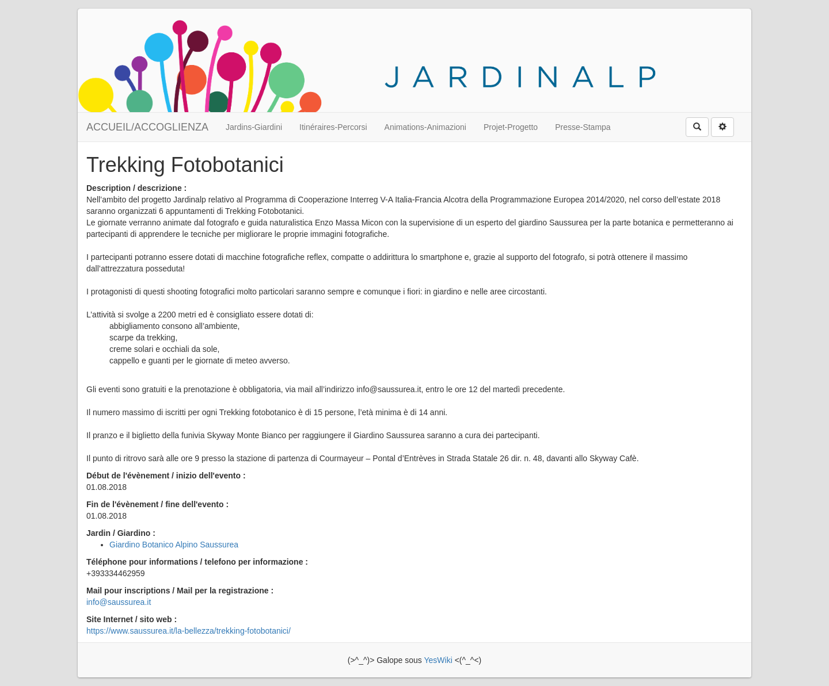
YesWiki (438, 660)
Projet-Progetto (511, 127)
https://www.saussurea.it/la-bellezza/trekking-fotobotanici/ (188, 630)
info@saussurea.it (118, 602)
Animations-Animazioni (425, 127)
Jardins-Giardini (254, 127)
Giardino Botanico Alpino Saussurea (173, 544)
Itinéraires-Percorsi (333, 127)
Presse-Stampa (582, 127)
